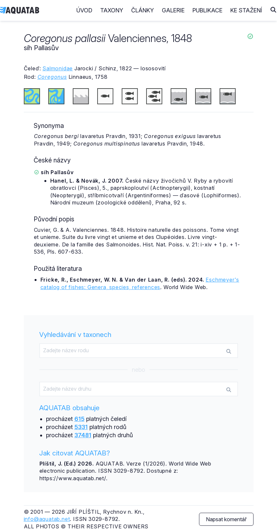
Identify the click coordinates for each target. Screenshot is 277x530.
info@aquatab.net (47, 519)
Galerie (173, 10)
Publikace (207, 10)
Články (142, 10)
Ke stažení (246, 10)
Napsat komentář (226, 519)
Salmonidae (57, 68)
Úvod (84, 10)
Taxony (111, 10)
